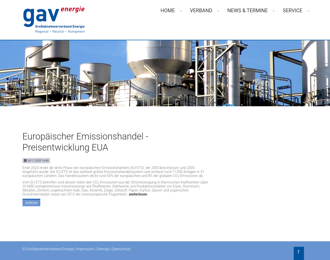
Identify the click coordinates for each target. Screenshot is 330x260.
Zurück (31, 203)
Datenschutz (121, 249)
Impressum (85, 249)
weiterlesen (138, 194)
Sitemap (102, 249)
